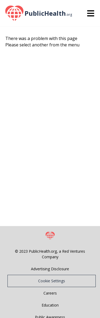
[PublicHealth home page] (13, 13)
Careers (50, 293)
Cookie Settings (51, 280)
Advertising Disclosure (50, 268)
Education (50, 305)
